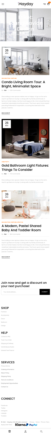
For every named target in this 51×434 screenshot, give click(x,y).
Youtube (3, 416)
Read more (5, 113)
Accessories (5, 315)
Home (8, 34)
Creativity (5, 162)
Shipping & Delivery (7, 343)
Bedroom (4, 322)
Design (3, 325)
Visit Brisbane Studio (7, 347)
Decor (3, 318)
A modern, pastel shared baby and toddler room (21, 228)
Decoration (6, 78)
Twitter (3, 408)
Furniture (4, 312)
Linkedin (3, 413)
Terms (37, 422)
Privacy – (33, 422)
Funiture (14, 78)
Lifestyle (20, 222)
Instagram (4, 410)
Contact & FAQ (5, 336)
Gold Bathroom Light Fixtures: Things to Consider (25, 167)
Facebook (4, 405)
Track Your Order (6, 340)
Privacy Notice (5, 366)
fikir (5, 90)
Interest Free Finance (7, 350)
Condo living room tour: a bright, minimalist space (23, 84)
